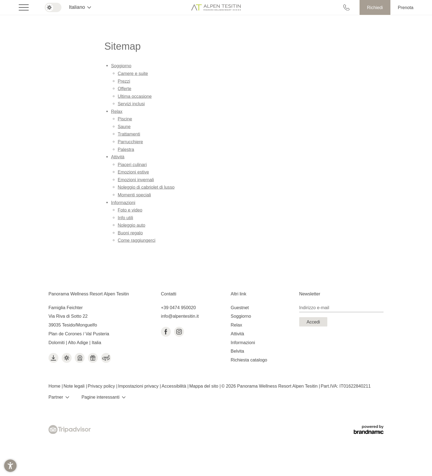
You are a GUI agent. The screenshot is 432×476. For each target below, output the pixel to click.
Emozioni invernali (136, 181)
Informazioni (123, 203)
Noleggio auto (131, 226)
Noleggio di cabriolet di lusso (146, 188)
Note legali (74, 385)
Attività (118, 158)
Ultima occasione (135, 97)
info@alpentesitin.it (180, 316)
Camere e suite (133, 74)
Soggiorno (121, 67)
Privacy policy (102, 385)
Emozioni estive (133, 173)
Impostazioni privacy (139, 385)
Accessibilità (175, 385)
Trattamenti (129, 135)
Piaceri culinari (132, 166)
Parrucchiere (130, 143)
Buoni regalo (130, 234)
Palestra (126, 150)
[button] (10, 465)
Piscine (125, 120)
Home (55, 385)
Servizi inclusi (131, 105)
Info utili (125, 219)
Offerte (124, 90)
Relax (116, 112)
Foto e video (130, 211)
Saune (124, 128)
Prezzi (124, 82)
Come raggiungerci (136, 241)
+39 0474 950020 (178, 307)
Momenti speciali (134, 196)
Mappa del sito (204, 385)
